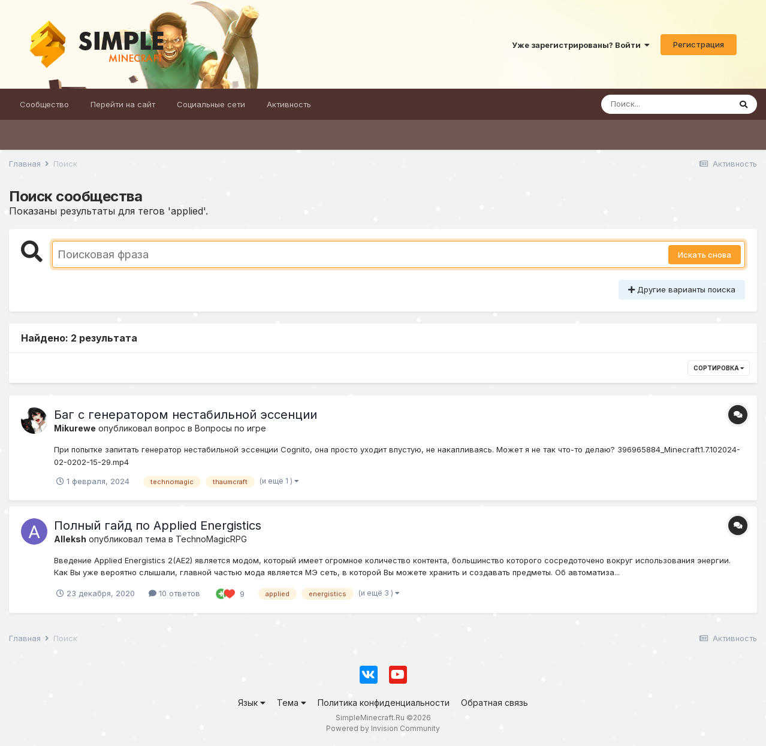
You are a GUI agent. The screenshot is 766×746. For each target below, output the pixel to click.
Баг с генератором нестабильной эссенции (185, 414)
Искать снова (704, 254)
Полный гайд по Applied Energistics (157, 525)
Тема (291, 702)
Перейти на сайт (123, 104)
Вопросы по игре (230, 428)
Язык (252, 702)
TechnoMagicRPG (211, 539)
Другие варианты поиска (681, 289)
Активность (289, 104)
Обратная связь (494, 702)
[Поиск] (665, 104)
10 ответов (174, 593)
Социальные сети (211, 104)
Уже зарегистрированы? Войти (581, 45)
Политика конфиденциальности (384, 702)
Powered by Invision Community (383, 728)
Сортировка (718, 368)
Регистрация (698, 44)
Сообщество (44, 104)
